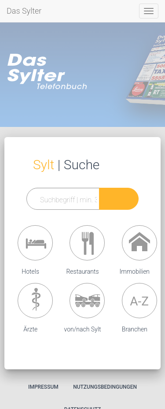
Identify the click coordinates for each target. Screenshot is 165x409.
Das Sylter (24, 10)
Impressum (43, 387)
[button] (35, 242)
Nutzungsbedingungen (105, 387)
